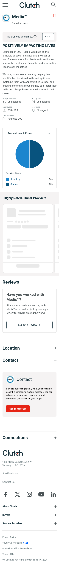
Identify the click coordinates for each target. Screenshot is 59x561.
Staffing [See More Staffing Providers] (14, 184)
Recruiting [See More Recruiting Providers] (15, 179)
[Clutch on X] (17, 494)
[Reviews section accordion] (29, 282)
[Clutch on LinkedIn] (53, 494)
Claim (48, 36)
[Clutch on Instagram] (29, 494)
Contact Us (8, 481)
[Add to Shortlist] (54, 16)
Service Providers (12, 523)
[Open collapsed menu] (5, 5)
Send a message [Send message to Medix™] (17, 409)
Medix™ (19, 16)
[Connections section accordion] (29, 438)
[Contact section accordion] (29, 360)
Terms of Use (8, 554)
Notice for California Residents (17, 548)
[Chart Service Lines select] (29, 133)
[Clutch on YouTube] (41, 494)
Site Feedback (10, 473)
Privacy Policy (9, 537)
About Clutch (9, 506)
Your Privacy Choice (12, 543)
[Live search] (53, 5)
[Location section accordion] (29, 348)
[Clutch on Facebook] (5, 494)
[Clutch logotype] (12, 453)
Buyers (6, 514)
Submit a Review (27, 324)
